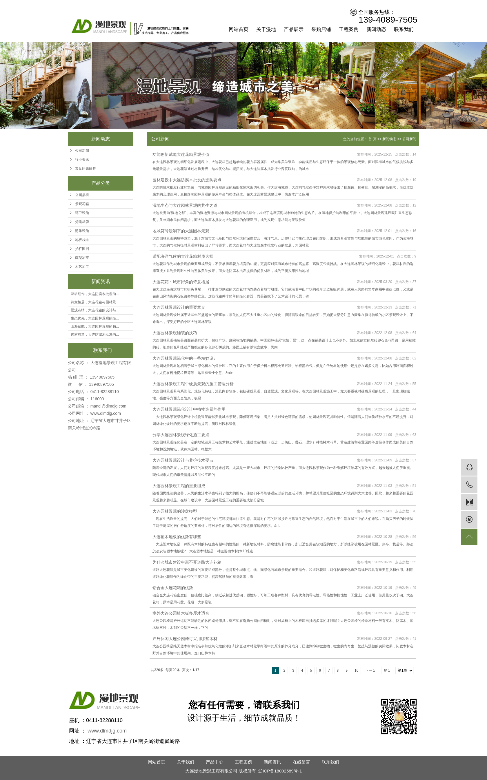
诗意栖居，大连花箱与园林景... (95, 302)
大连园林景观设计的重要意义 (178, 307)
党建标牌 (82, 222)
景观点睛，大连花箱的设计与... (95, 310)
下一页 (370, 670)
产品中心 (214, 761)
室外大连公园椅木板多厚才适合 (180, 613)
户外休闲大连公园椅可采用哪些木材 (184, 638)
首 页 (372, 139)
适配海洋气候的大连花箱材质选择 (182, 256)
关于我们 (185, 761)
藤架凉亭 (82, 258)
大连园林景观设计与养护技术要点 (182, 460)
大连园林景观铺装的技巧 (174, 332)
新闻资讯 (272, 761)
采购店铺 (321, 29)
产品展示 (294, 29)
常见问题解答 (85, 169)
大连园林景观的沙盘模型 (174, 511)
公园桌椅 (82, 195)
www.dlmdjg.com (105, 413)
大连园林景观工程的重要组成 (178, 485)
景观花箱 (82, 204)
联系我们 (404, 29)
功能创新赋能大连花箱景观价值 (180, 154)
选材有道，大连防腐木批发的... (95, 335)
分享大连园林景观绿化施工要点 (180, 434)
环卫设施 (82, 213)
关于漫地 (266, 29)
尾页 (387, 670)
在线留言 (301, 761)
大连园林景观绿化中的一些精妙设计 (184, 358)
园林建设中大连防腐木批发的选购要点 (186, 180)
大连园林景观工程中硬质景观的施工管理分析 (193, 383)
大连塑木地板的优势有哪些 (176, 536)
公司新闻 (82, 151)
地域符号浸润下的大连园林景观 (180, 231)
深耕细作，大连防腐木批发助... (95, 294)
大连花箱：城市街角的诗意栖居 (180, 282)
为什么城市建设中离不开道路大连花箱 (186, 562)
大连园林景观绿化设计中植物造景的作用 (189, 409)
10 (356, 670)
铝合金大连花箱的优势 (172, 587)
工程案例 (349, 29)
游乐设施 (82, 231)
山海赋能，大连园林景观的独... (95, 326)
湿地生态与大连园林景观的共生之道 (184, 205)
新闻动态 (376, 29)
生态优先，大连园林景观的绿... (95, 318)
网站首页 (238, 29)
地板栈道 (82, 240)
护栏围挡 (82, 249)
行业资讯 (82, 160)
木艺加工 (82, 267)
